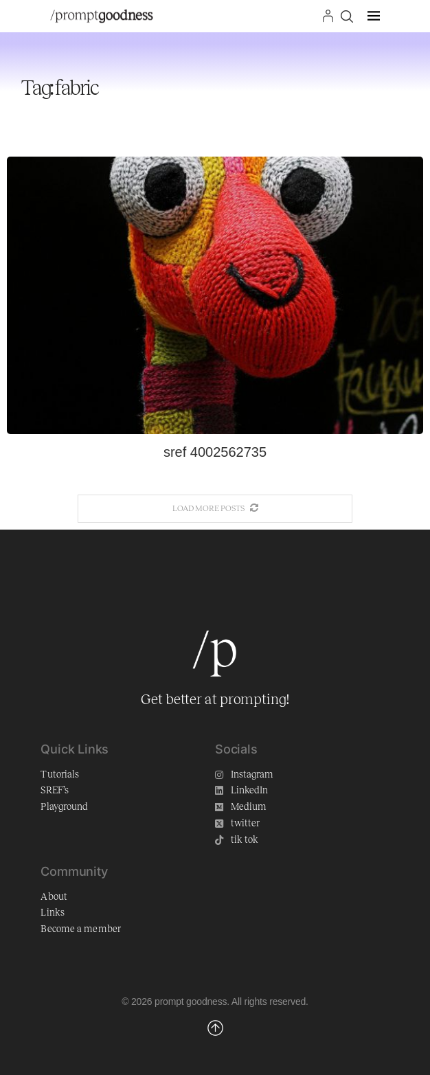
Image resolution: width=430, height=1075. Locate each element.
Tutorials (60, 774)
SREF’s (55, 790)
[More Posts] (215, 509)
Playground (64, 807)
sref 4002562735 (215, 452)
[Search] (347, 16)
